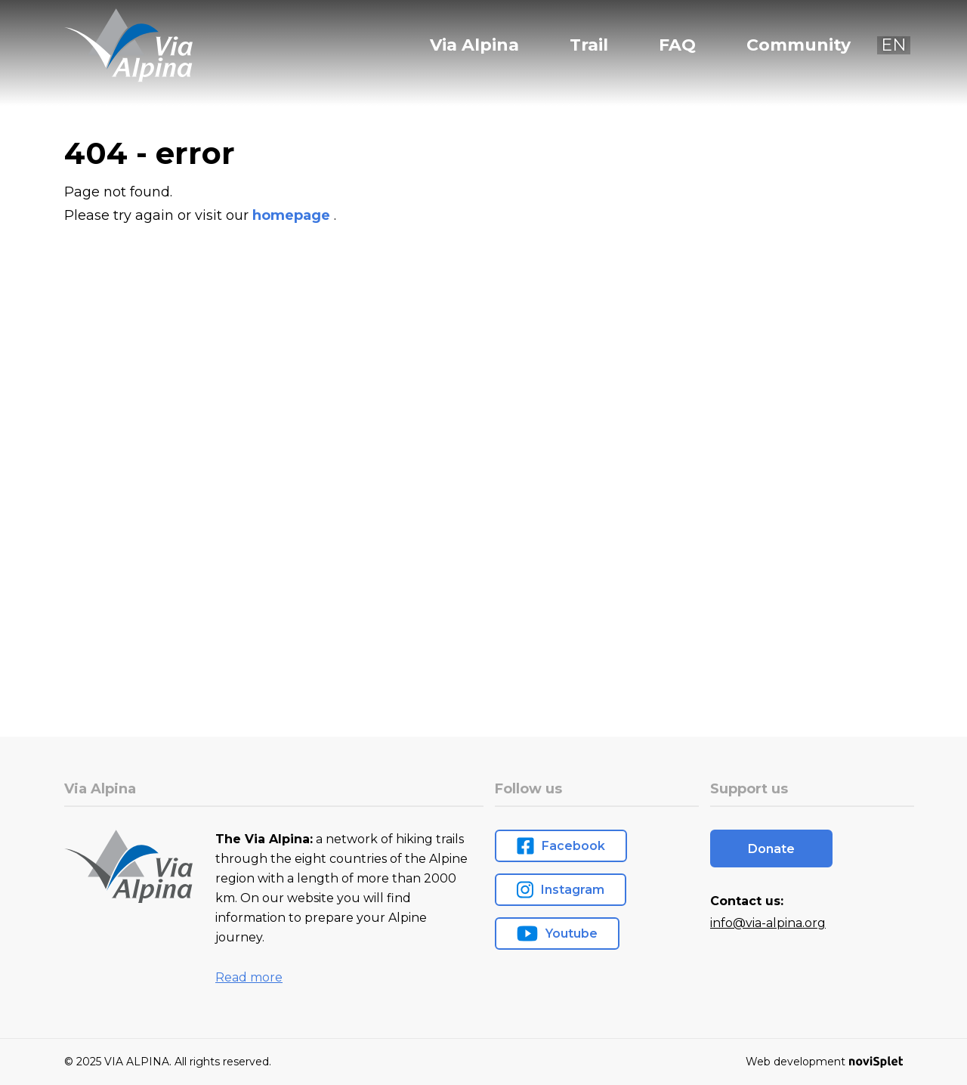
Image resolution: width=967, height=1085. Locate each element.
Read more (249, 977)
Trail (589, 45)
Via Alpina (474, 45)
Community (798, 45)
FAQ (677, 45)
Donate (771, 849)
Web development (824, 1061)
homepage (293, 215)
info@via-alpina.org (768, 923)
